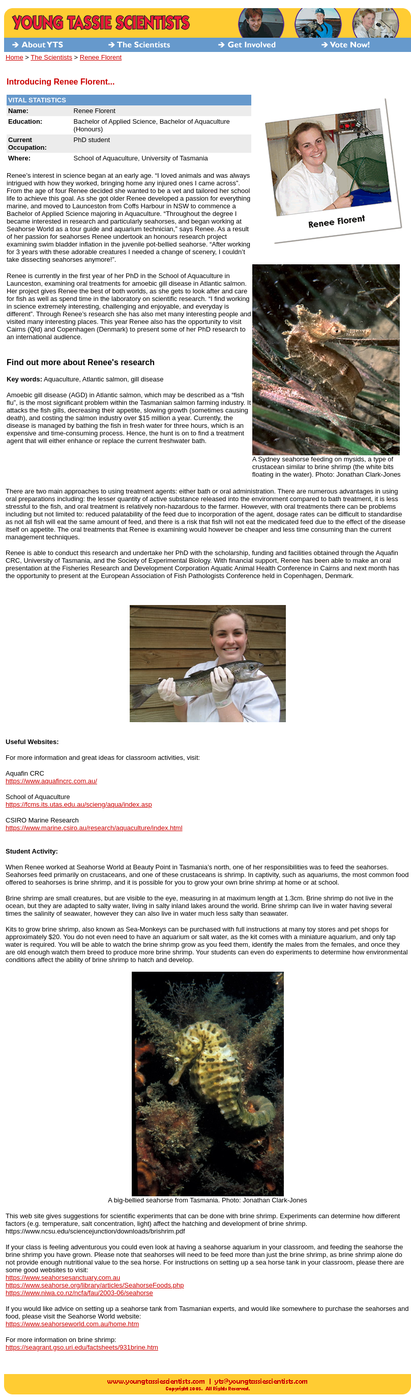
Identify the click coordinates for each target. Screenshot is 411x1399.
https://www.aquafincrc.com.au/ (51, 781)
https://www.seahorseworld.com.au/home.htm (72, 1324)
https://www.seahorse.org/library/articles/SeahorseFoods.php (95, 1285)
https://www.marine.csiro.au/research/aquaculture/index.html (94, 828)
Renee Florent (101, 57)
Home (14, 57)
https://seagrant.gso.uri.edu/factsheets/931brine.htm (82, 1347)
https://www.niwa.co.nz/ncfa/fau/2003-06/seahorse (79, 1293)
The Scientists (51, 57)
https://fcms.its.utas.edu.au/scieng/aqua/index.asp (79, 804)
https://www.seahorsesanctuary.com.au (63, 1277)
